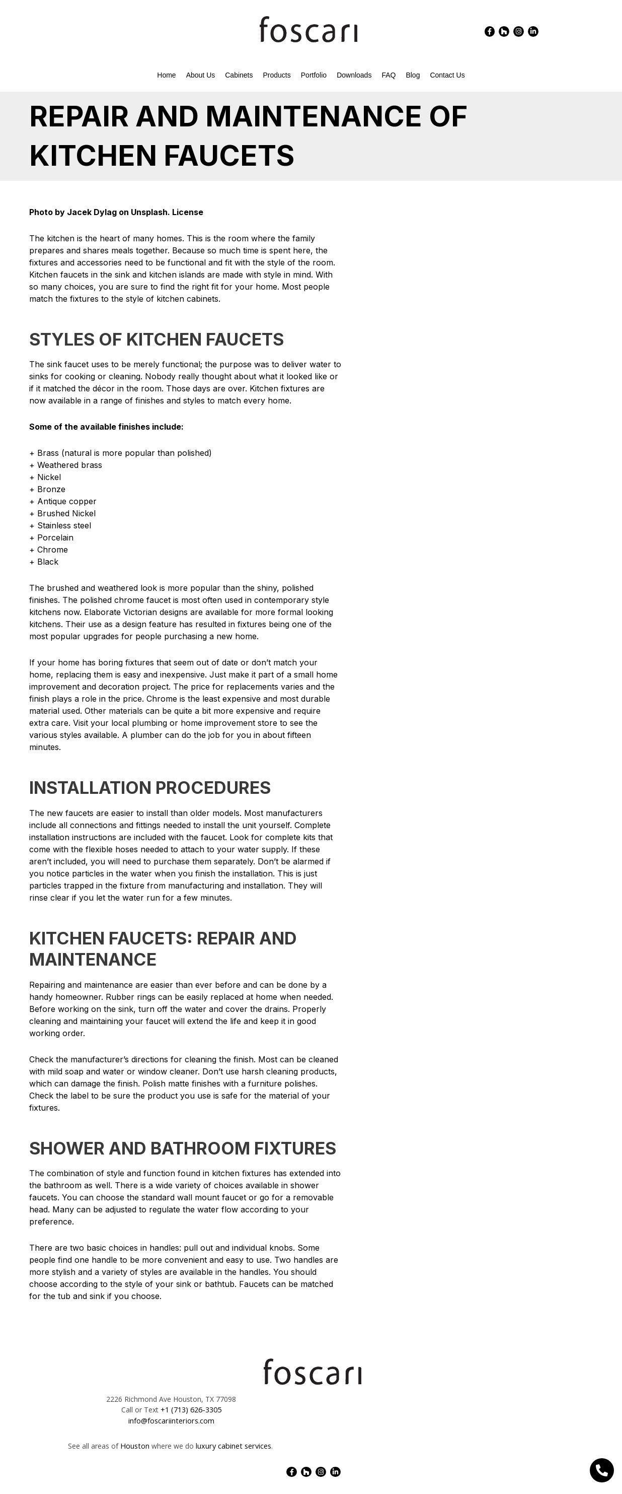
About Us (200, 75)
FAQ (388, 75)
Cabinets (239, 75)
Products (277, 75)
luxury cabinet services (232, 1445)
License (187, 212)
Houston (136, 1445)
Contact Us (447, 75)
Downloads (354, 75)
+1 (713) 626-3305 (191, 1410)
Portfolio (314, 75)
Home (166, 75)
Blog (413, 75)
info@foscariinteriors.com (171, 1420)
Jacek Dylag (92, 212)
